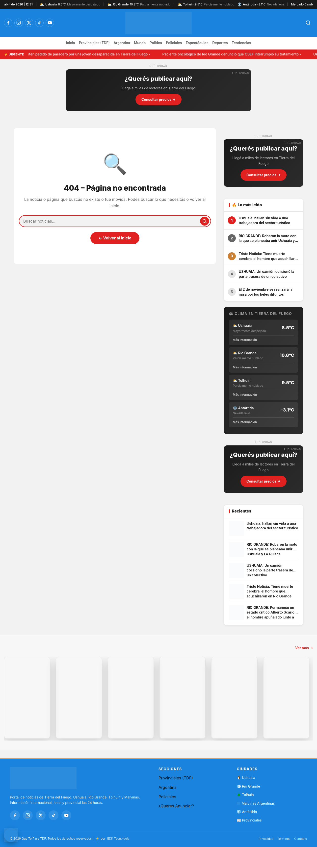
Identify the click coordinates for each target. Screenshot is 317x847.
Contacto (300, 839)
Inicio (70, 43)
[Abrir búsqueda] (308, 23)
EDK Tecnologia (118, 838)
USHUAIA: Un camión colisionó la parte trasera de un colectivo (266, 274)
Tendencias (241, 43)
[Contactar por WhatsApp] (11, 835)
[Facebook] (8, 23)
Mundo (140, 43)
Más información (245, 340)
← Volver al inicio (114, 237)
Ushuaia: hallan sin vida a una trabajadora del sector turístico (264, 220)
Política (156, 43)
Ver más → (304, 648)
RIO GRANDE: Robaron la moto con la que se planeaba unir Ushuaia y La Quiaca (267, 238)
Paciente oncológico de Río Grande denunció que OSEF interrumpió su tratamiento (232, 54)
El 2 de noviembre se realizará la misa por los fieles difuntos (265, 291)
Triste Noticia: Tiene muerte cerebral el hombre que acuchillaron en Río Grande (269, 256)
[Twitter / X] (29, 23)
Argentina (122, 43)
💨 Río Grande (248, 786)
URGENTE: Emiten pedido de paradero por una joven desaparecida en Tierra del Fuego (77, 54)
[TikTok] (39, 23)
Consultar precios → (158, 99)
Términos (284, 839)
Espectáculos (197, 43)
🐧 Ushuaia (246, 777)
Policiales (174, 43)
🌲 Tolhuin (245, 795)
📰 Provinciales (249, 820)
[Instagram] (18, 23)
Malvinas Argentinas (256, 803)
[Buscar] (204, 221)
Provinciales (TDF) (94, 43)
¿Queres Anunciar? (176, 805)
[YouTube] (50, 23)
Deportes (220, 43)
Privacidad (266, 839)
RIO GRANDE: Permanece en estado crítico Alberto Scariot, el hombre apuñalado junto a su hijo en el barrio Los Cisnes (272, 612)
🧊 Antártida (247, 812)
